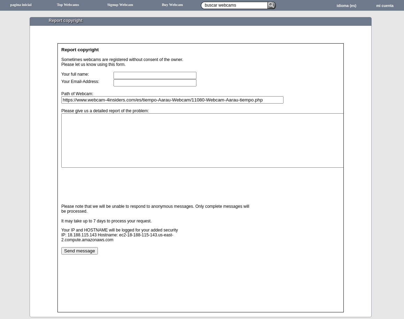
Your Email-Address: (80, 81)
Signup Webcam (120, 5)
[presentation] (114, 196)
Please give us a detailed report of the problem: (105, 110)
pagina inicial (20, 5)
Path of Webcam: (77, 93)
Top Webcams (68, 5)
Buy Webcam (172, 5)
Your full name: (75, 74)
